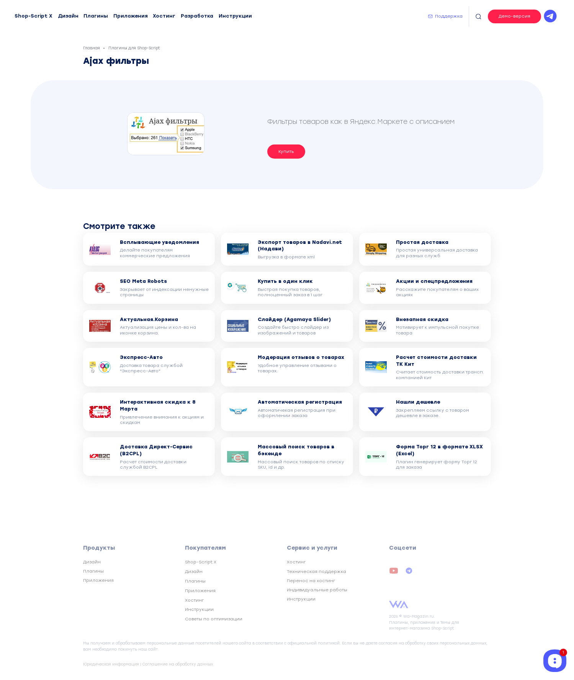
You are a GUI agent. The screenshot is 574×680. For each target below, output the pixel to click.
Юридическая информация (111, 664)
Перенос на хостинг (311, 580)
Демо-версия (514, 16)
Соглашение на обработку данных (177, 664)
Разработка (197, 16)
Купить (286, 151)
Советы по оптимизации (213, 619)
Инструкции (235, 16)
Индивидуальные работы (317, 589)
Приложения (130, 16)
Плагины (95, 16)
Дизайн (68, 16)
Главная (91, 48)
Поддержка (449, 16)
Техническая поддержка (316, 571)
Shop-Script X (33, 16)
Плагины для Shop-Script (134, 48)
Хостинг (164, 16)
